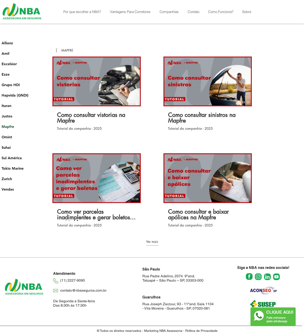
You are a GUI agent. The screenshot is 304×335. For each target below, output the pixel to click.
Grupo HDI (11, 85)
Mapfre (8, 126)
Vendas (8, 189)
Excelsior (9, 64)
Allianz (7, 43)
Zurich (7, 179)
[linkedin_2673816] (267, 277)
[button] (169, 12)
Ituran (6, 106)
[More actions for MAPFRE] (64, 50)
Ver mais (152, 242)
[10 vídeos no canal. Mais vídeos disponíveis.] (152, 142)
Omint (7, 137)
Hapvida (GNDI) (15, 95)
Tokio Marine (13, 168)
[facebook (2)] (249, 277)
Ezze (6, 74)
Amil (5, 53)
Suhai (6, 147)
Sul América (12, 158)
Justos (7, 116)
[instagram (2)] (258, 277)
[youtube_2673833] (276, 277)
